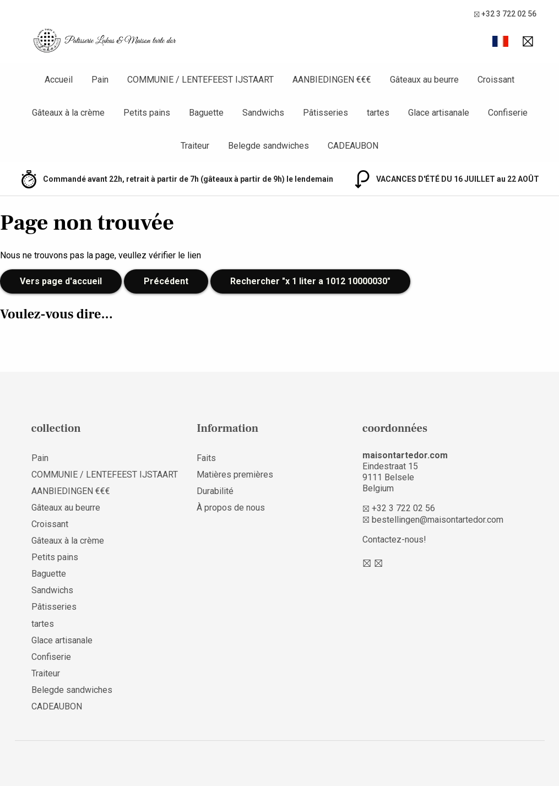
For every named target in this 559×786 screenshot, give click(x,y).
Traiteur (45, 673)
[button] (500, 41)
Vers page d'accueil (61, 281)
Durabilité (215, 491)
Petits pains (54, 557)
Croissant (49, 524)
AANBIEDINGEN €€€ (70, 491)
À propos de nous (231, 507)
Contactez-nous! (394, 539)
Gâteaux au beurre (65, 507)
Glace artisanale (62, 640)
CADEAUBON (56, 706)
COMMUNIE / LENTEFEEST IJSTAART (104, 474)
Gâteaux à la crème (67, 540)
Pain (39, 458)
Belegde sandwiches (71, 690)
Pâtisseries (54, 606)
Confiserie (51, 657)
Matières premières (235, 474)
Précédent (166, 281)
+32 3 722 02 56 (505, 14)
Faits (206, 458)
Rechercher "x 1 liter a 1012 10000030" (310, 281)
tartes (42, 624)
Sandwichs (52, 590)
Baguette (48, 573)
